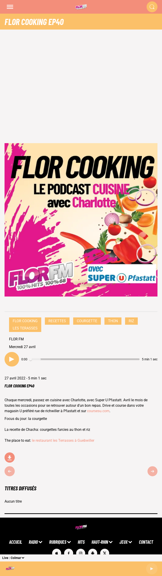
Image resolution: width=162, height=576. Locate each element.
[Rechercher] (152, 6)
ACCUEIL (15, 542)
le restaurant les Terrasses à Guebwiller (63, 440)
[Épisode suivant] (152, 471)
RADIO (33, 542)
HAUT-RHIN (100, 542)
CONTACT (146, 542)
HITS (81, 542)
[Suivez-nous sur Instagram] (80, 553)
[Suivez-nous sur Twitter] (104, 553)
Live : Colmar (11, 558)
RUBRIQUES (57, 542)
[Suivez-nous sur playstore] (92, 553)
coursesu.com (98, 411)
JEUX (123, 542)
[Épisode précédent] (10, 471)
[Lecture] (151, 568)
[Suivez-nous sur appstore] (56, 553)
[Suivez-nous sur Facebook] (68, 553)
